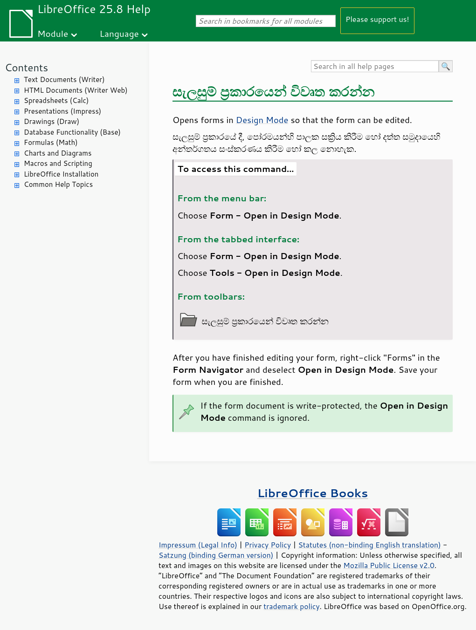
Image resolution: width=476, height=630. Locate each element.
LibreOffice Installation (61, 174)
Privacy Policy (267, 545)
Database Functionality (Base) (72, 132)
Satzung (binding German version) (216, 555)
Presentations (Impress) (62, 111)
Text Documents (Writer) (64, 79)
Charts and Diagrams (57, 153)
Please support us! (377, 19)
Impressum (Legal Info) (198, 545)
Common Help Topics (58, 184)
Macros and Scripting (58, 163)
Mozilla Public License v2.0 (389, 565)
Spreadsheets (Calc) (56, 100)
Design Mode (262, 120)
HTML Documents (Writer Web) (76, 90)
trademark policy (291, 606)
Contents (26, 67)
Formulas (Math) (51, 142)
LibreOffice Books (312, 493)
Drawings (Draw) (51, 121)
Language (119, 33)
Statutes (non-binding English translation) (369, 545)
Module (52, 33)
